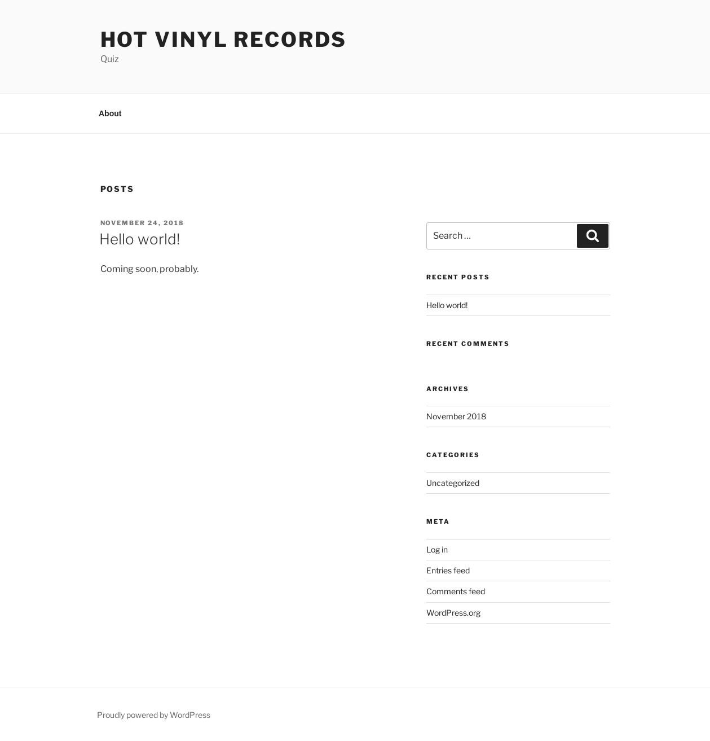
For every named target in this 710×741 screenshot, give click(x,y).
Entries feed (448, 570)
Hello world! (139, 239)
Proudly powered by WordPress (153, 715)
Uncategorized (452, 483)
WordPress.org (453, 612)
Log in (437, 549)
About (110, 113)
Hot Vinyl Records (223, 39)
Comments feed (455, 591)
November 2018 (456, 416)
